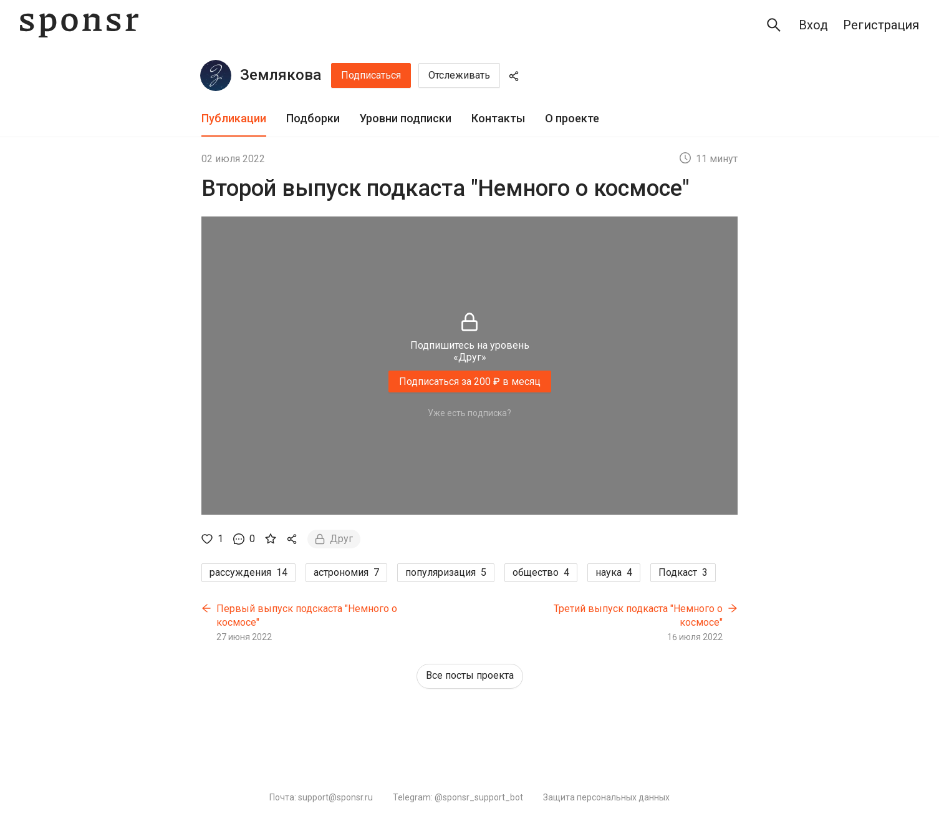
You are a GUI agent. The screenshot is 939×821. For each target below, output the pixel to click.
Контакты (498, 118)
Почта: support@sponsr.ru (321, 797)
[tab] (233, 119)
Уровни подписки (405, 118)
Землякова (280, 75)
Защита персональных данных (606, 797)
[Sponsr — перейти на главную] (79, 25)
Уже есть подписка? (469, 413)
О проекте (572, 118)
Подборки (313, 118)
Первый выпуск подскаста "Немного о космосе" (306, 615)
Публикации (233, 118)
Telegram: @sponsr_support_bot (458, 797)
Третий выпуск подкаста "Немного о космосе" (638, 615)
